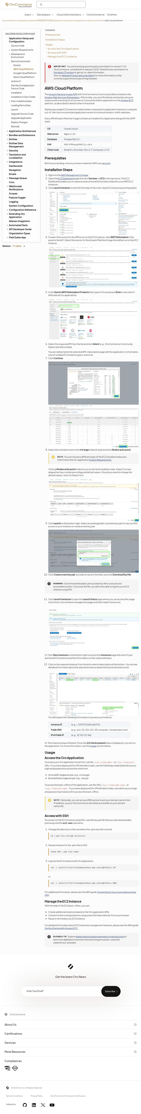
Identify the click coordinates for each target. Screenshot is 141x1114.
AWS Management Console (74, 175)
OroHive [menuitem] (112, 14)
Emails (12, 174)
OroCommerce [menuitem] (96, 14)
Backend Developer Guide (40, 20)
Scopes (13, 193)
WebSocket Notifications (14, 188)
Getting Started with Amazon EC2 (61, 928)
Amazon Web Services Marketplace (62, 97)
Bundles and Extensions (20, 134)
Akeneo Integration (19, 221)
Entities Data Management (15, 145)
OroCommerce (17, 1014)
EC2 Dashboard (66, 178)
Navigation (15, 169)
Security (12, 150)
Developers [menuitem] (44, 14)
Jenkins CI (16, 81)
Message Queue (16, 177)
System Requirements (21, 49)
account (106, 163)
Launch (14, 109)
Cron (11, 182)
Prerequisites (52, 34)
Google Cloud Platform (24, 73)
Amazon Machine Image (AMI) (63, 94)
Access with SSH (57, 52)
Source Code (17, 45)
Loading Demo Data (21, 105)
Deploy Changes (19, 122)
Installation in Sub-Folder (23, 96)
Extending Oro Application (15, 215)
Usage (49, 44)
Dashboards (15, 165)
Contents (50, 30)
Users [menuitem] (28, 14)
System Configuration (21, 205)
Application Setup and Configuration (69, 20)
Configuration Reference (21, 209)
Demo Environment (95, 20)
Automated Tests (17, 225)
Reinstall (15, 126)
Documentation (9, 20)
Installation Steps (55, 39)
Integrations (14, 161)
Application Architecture (21, 130)
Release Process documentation (78, 75)
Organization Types (19, 233)
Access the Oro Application (63, 48)
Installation (16, 92)
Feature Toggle (17, 197)
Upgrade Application (21, 118)
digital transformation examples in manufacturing (100, 936)
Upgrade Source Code (22, 113)
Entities (11, 139)
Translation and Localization (16, 156)
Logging (13, 201)
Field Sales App (16, 237)
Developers (23, 20)
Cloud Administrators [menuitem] (69, 14)
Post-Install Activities (21, 101)
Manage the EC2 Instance (62, 56)
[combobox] (61, 4)
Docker (17, 65)
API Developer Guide (18, 229)
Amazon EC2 (127, 100)
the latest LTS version (64, 72)
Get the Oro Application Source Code (22, 87)
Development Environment (17, 55)
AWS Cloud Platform (23, 69)
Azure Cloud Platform (23, 77)
